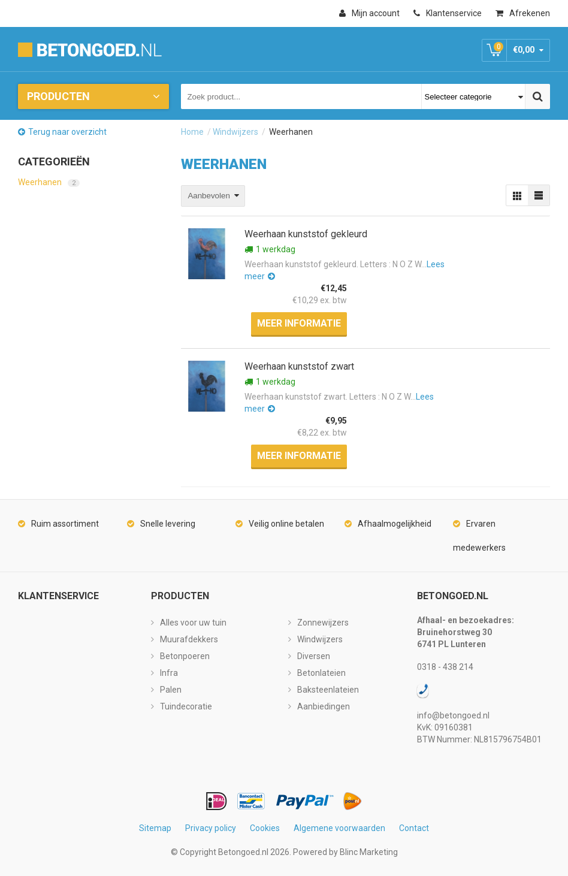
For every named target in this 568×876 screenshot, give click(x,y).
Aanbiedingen (323, 706)
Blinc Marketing (369, 852)
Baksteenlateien (328, 689)
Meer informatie (299, 323)
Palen (171, 689)
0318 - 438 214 (445, 667)
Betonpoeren (185, 656)
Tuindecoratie (186, 706)
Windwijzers (235, 132)
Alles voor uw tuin (193, 622)
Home (192, 132)
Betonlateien (321, 673)
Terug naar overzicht (67, 132)
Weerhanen (49, 182)
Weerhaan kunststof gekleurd (305, 234)
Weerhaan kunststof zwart (299, 366)
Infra (169, 673)
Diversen (313, 656)
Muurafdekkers (189, 639)
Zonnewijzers (323, 622)
